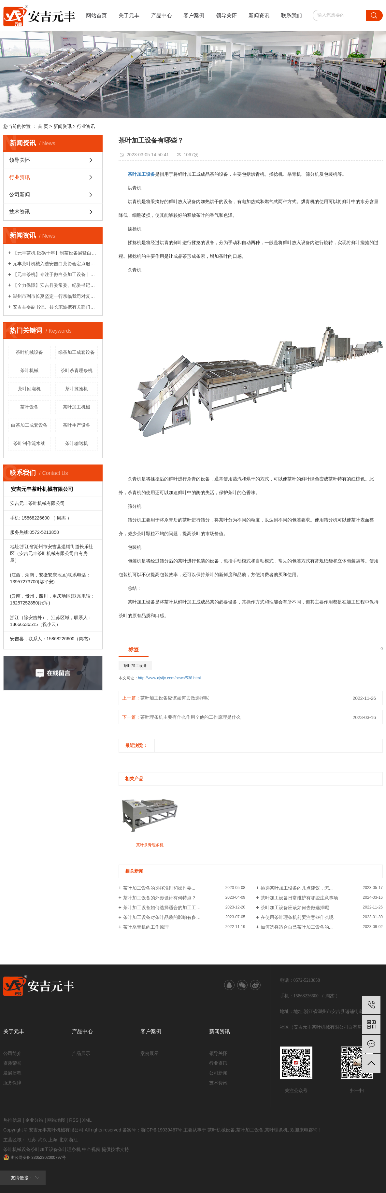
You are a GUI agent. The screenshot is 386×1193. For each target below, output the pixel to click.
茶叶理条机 (276, 1129)
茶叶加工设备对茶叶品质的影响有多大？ (164, 917)
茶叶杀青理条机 (77, 370)
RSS (74, 1120)
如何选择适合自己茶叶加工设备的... (297, 927)
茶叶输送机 (76, 443)
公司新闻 (19, 194)
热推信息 (12, 1120)
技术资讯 (19, 212)
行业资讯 (86, 126)
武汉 (42, 1139)
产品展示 (81, 1053)
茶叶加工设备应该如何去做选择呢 (174, 698)
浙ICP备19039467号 (161, 1129)
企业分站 (34, 1120)
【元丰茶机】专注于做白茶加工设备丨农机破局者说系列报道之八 (55, 274)
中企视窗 (91, 1149)
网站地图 (56, 1120)
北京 (63, 1139)
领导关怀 (226, 15)
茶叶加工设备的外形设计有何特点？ (159, 897)
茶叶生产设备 (76, 425)
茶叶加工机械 (76, 406)
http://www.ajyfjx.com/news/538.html (169, 678)
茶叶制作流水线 (29, 443)
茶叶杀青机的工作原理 (146, 927)
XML (87, 1120)
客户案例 (193, 15)
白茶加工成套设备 (29, 425)
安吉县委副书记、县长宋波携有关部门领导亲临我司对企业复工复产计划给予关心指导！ (55, 307)
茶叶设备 (29, 406)
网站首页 (96, 15)
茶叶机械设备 (29, 352)
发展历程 (12, 1072)
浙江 (73, 1139)
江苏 (31, 1139)
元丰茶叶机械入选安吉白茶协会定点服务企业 (55, 263)
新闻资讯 (259, 15)
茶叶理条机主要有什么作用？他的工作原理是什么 (190, 717)
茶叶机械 (29, 370)
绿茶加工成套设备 (76, 352)
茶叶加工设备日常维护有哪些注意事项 (299, 897)
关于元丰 (129, 15)
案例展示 (149, 1053)
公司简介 (12, 1053)
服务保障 (12, 1082)
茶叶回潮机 (29, 388)
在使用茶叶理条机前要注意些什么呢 (297, 917)
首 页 (43, 126)
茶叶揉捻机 (76, 388)
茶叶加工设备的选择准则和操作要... (159, 888)
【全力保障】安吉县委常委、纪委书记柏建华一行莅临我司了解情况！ (55, 285)
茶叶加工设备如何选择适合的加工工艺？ (164, 907)
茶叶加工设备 (135, 665)
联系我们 (291, 15)
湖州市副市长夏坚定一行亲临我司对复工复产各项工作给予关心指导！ (55, 296)
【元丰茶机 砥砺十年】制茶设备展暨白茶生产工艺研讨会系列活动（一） (55, 253)
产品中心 (161, 15)
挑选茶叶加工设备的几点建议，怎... (297, 888)
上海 (52, 1139)
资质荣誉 (12, 1063)
